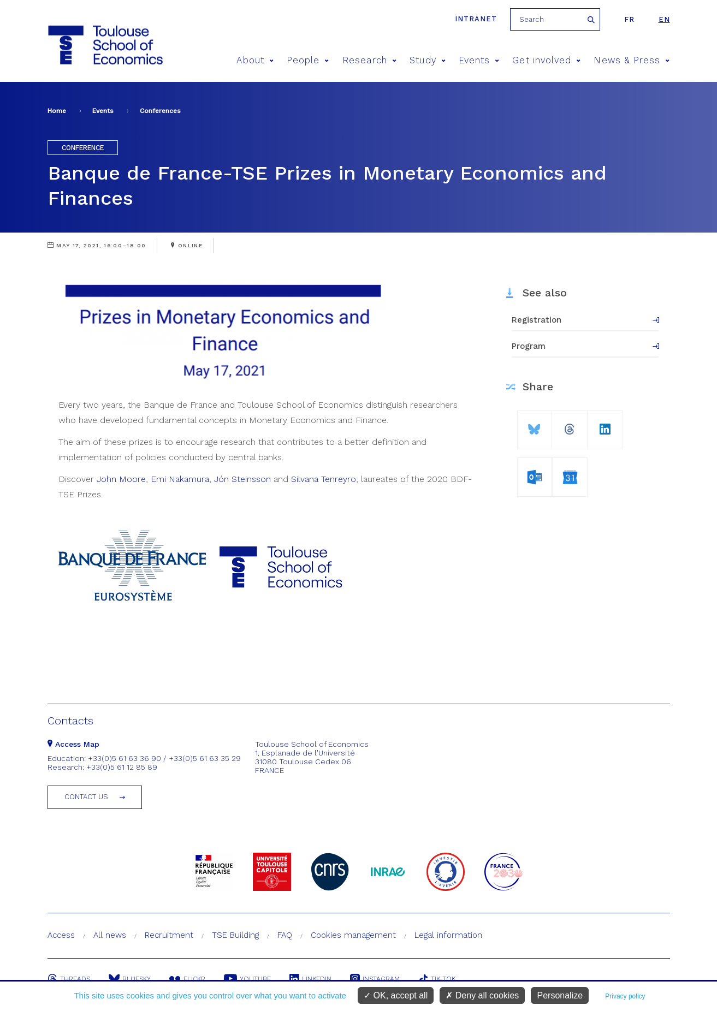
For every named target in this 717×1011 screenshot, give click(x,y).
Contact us (86, 797)
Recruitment (169, 935)
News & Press (631, 60)
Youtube (247, 979)
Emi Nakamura (180, 479)
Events (479, 60)
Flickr (187, 979)
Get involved (546, 60)
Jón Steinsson (242, 479)
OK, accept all (396, 995)
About (255, 60)
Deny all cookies (482, 995)
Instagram (375, 979)
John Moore (121, 479)
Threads (69, 979)
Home (57, 111)
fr (629, 19)
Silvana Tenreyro (323, 479)
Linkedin (310, 979)
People (308, 60)
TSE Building (235, 935)
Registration (536, 320)
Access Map (73, 744)
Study (428, 60)
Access (61, 935)
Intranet (476, 19)
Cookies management (353, 935)
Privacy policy (625, 996)
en (664, 19)
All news (109, 935)
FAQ (284, 935)
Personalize (560, 995)
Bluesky (130, 979)
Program (529, 346)
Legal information (448, 935)
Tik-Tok (436, 979)
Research (369, 60)
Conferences (160, 111)
